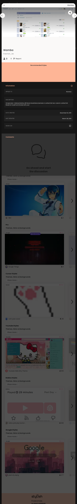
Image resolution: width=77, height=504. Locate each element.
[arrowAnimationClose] (2, 15)
